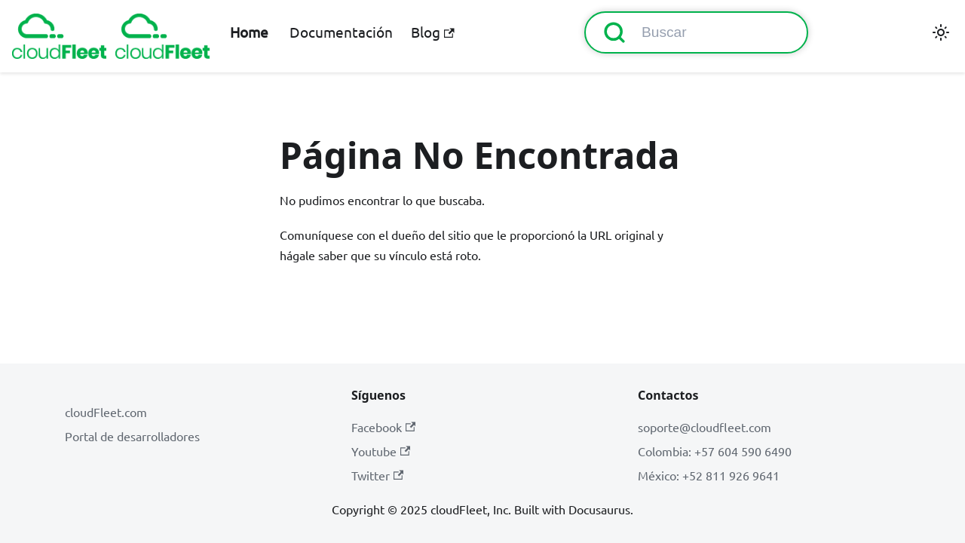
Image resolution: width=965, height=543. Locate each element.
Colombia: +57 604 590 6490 (715, 451)
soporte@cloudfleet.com (704, 426)
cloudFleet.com (106, 411)
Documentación (341, 32)
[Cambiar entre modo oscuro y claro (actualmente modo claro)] (941, 32)
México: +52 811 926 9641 (709, 475)
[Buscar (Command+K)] (696, 32)
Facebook (383, 426)
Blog (432, 32)
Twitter (377, 475)
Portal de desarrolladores (132, 435)
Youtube (380, 451)
